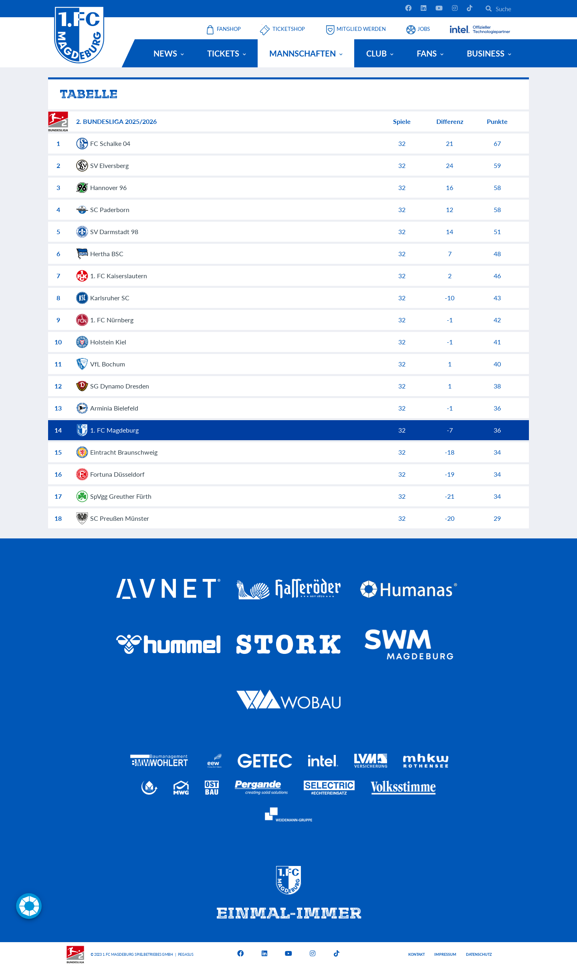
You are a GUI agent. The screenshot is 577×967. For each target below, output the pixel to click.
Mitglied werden (361, 29)
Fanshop (229, 29)
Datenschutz (479, 954)
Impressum (445, 954)
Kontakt (416, 954)
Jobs (424, 29)
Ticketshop (288, 29)
